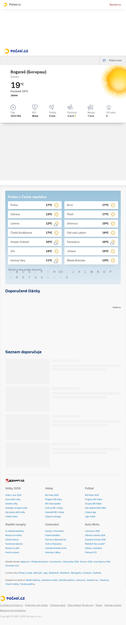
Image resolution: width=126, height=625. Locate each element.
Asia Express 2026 (102, 562)
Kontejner (87, 573)
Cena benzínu (55, 562)
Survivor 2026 (86, 562)
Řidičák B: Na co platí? (95, 544)
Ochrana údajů (57, 605)
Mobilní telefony (33, 580)
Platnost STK (91, 552)
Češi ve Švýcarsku (53, 544)
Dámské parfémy (66, 580)
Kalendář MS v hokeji (54, 512)
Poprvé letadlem (52, 535)
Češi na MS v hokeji (54, 508)
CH (60, 272)
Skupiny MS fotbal (93, 504)
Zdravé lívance (12, 539)
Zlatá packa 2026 (71, 562)
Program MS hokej (53, 499)
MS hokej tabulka (53, 504)
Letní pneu (80, 580)
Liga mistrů (90, 516)
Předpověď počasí (39, 562)
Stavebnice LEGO (50, 580)
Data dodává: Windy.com (81, 605)
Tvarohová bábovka (14, 544)
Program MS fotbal (93, 499)
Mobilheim (65, 573)
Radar (99, 605)
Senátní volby (11, 504)
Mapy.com (25, 562)
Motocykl (38, 573)
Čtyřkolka (97, 573)
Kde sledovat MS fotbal (95, 508)
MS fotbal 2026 (92, 495)
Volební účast (11, 516)
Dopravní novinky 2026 (95, 539)
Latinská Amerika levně (55, 548)
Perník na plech (12, 552)
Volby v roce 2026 (13, 495)
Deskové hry (92, 580)
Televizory (104, 580)
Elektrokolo (54, 573)
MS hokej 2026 (52, 495)
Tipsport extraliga (53, 516)
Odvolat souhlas (112, 605)
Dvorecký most (12, 566)
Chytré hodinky (12, 584)
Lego (45, 573)
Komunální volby (12, 499)
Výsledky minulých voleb (16, 508)
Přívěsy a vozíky (25, 573)
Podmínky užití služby (36, 605)
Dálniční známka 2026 (95, 535)
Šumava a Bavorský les (55, 539)
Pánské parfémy (27, 584)
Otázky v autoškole (93, 548)
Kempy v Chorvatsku (54, 531)
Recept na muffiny (13, 535)
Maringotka (76, 573)
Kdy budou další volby (15, 512)
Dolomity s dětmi (53, 552)
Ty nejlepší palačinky (14, 531)
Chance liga (90, 512)
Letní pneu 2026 (92, 531)
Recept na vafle (12, 548)
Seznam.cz (115, 4)
